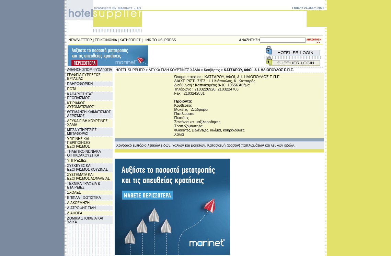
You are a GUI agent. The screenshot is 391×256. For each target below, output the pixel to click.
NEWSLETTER (80, 40)
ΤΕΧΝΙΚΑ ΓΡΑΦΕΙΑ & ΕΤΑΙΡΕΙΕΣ (83, 185)
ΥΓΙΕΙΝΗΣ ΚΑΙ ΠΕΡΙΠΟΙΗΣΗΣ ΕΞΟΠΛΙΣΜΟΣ (79, 142)
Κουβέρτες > (213, 70)
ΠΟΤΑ (72, 89)
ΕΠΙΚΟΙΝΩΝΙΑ (106, 40)
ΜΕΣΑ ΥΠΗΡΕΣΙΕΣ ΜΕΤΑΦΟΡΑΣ (82, 132)
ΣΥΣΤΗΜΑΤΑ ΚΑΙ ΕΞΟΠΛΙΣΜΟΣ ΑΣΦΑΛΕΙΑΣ (88, 176)
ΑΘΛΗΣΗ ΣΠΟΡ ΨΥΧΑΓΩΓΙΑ (89, 70)
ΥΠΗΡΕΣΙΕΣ (77, 160)
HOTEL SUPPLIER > (132, 70)
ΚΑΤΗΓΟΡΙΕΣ (130, 40)
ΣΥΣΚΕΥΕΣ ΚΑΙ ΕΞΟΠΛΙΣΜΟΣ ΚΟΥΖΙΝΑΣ (87, 167)
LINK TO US (152, 40)
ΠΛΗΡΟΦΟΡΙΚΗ (80, 84)
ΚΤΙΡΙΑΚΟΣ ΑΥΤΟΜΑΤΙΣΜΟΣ (80, 105)
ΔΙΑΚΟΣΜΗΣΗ (78, 203)
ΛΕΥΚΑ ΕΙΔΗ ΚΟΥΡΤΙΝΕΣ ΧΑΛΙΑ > (176, 70)
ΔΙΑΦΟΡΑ (74, 213)
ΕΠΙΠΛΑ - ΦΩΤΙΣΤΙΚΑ (84, 198)
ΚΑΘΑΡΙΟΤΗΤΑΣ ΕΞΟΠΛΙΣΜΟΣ (80, 96)
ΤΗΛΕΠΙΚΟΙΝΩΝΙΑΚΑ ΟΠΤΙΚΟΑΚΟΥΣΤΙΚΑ (84, 153)
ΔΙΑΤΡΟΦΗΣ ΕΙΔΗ (81, 208)
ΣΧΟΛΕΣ (74, 192)
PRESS (170, 40)
